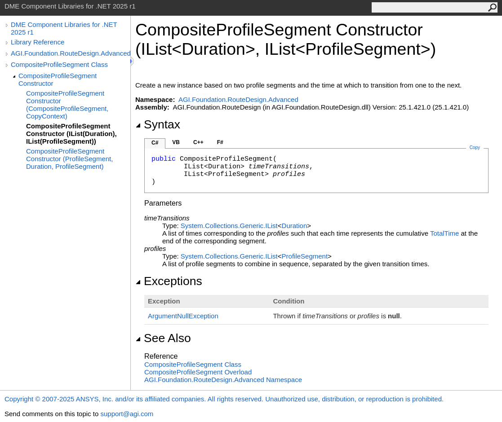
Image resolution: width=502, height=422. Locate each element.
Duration (294, 225)
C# (154, 143)
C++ (198, 142)
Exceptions (168, 281)
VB (176, 142)
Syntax (157, 124)
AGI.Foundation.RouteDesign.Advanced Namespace (223, 379)
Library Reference (37, 42)
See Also (163, 338)
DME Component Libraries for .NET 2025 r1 (64, 28)
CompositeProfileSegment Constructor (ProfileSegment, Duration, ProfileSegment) (69, 158)
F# (220, 142)
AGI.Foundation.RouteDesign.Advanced (70, 53)
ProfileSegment (305, 256)
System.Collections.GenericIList (229, 225)
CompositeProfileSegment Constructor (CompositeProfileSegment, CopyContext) (67, 104)
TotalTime (444, 233)
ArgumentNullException (183, 316)
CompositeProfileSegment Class (59, 64)
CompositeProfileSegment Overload (198, 372)
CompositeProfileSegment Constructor (57, 79)
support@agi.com (126, 414)
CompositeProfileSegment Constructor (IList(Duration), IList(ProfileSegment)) (71, 133)
